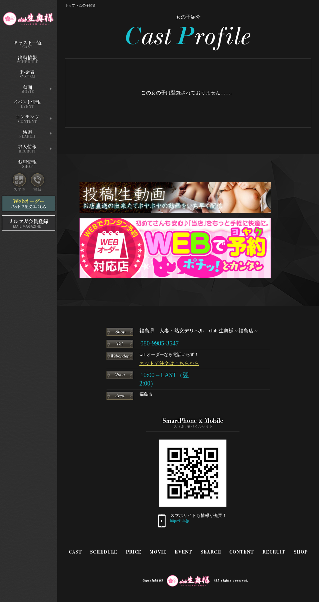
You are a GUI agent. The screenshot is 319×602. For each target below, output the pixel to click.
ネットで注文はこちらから (169, 363)
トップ (70, 5)
